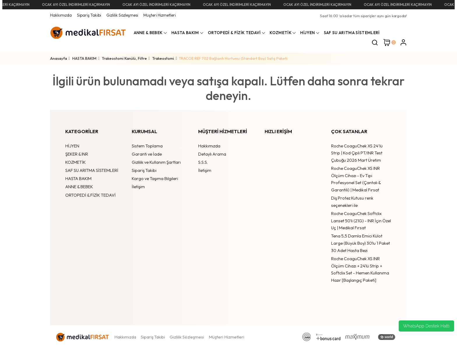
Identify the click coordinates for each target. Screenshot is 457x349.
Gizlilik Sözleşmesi (122, 15)
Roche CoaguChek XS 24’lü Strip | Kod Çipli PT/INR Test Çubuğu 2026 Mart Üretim (357, 153)
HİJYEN (72, 146)
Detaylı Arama (212, 154)
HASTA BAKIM (78, 178)
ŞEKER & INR (76, 154)
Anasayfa (58, 58)
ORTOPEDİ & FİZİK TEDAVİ (90, 195)
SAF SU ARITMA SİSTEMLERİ (91, 170)
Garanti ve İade (147, 154)
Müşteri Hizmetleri (159, 15)
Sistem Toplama (147, 146)
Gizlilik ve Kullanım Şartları (156, 162)
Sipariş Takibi (89, 15)
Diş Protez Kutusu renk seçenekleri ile (352, 201)
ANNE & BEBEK (79, 186)
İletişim (138, 186)
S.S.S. (203, 162)
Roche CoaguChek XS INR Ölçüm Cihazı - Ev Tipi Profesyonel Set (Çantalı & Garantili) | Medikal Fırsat (356, 179)
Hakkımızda (61, 15)
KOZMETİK (75, 162)
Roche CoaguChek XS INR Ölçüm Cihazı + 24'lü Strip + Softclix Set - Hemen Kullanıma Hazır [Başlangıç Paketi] (360, 269)
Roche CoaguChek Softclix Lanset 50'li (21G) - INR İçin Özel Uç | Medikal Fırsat (361, 220)
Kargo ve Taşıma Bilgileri (155, 178)
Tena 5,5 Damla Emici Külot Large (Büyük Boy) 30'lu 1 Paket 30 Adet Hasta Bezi (360, 243)
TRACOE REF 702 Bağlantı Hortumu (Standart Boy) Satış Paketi (233, 58)
